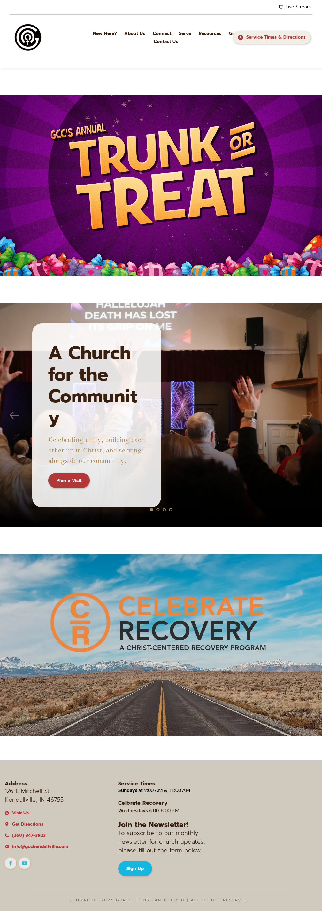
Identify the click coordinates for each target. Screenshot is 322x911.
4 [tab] (170, 509)
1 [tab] (151, 509)
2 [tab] (157, 509)
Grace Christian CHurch (150, 900)
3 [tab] (164, 509)
